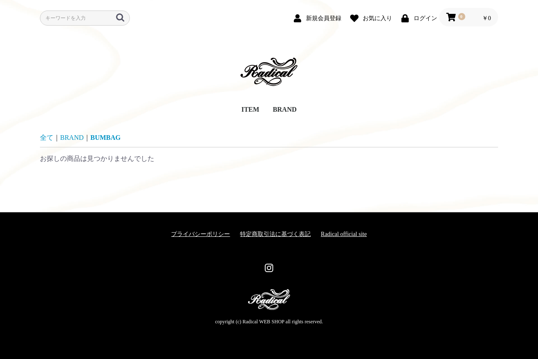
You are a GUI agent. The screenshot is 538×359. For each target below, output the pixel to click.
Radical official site (344, 234)
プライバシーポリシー (200, 234)
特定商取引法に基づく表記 (275, 234)
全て (46, 137)
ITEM (250, 109)
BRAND (285, 109)
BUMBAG (105, 137)
